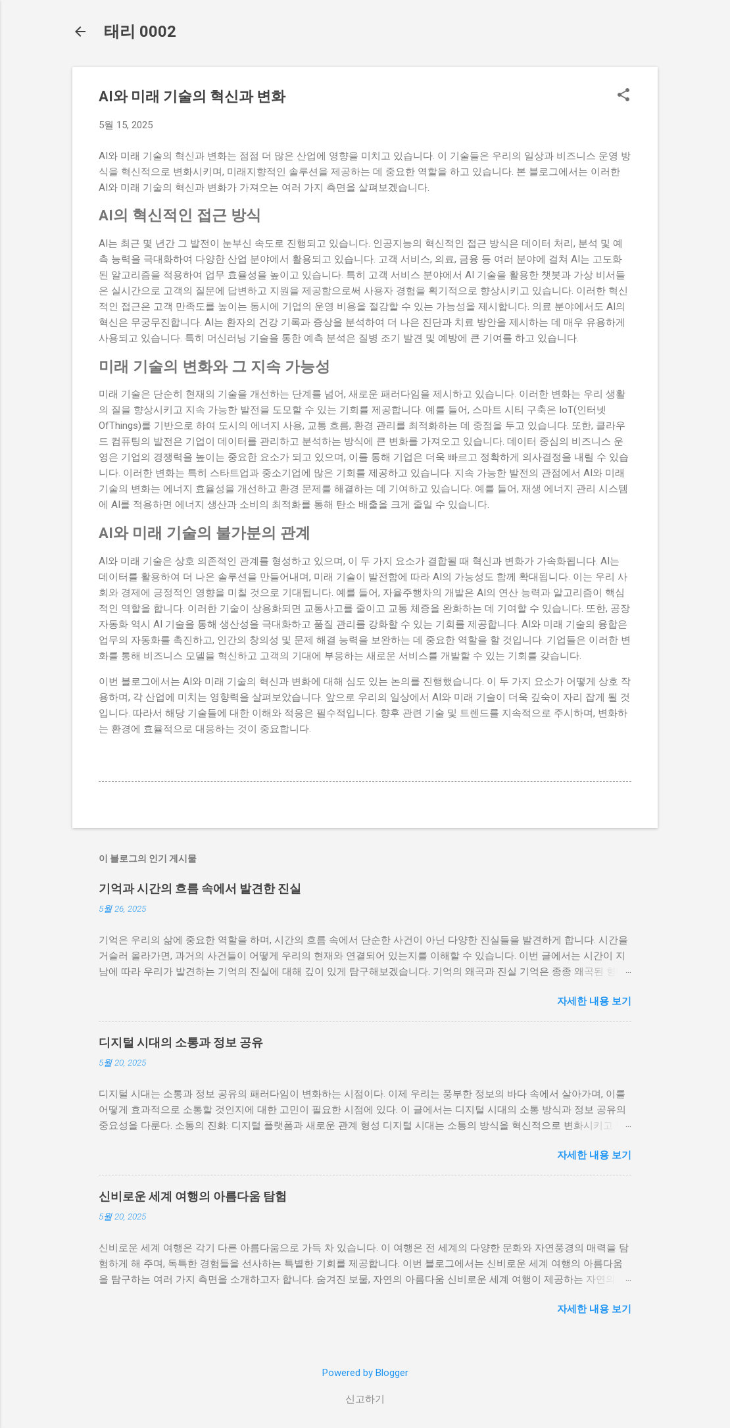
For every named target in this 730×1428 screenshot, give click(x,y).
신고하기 (365, 1399)
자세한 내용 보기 (594, 1001)
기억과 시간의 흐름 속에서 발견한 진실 (200, 888)
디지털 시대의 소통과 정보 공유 (181, 1042)
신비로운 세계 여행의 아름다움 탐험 (193, 1196)
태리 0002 (140, 31)
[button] (623, 96)
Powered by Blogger (365, 1373)
